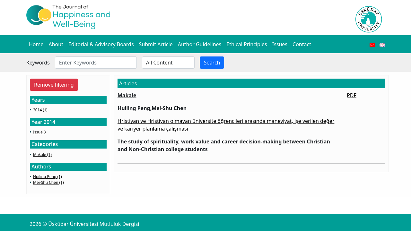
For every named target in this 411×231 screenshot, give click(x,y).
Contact (302, 44)
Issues (279, 44)
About (56, 44)
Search (212, 62)
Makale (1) (42, 154)
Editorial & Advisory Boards (101, 44)
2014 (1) (40, 110)
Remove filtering (54, 84)
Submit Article (156, 44)
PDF (351, 95)
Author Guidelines (200, 44)
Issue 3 (39, 132)
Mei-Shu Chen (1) (48, 182)
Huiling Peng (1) (47, 176)
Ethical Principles (246, 44)
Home (36, 44)
